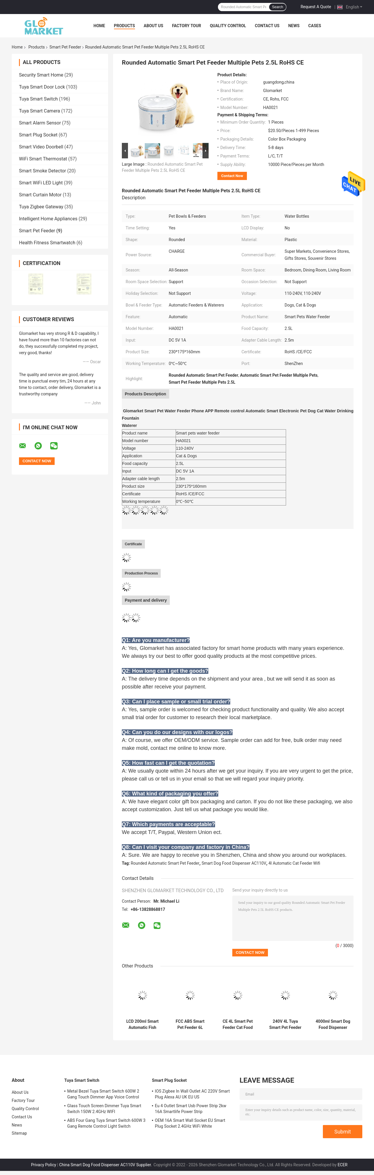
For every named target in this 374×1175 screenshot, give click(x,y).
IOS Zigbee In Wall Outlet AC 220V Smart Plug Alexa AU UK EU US (192, 1094)
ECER (342, 1164)
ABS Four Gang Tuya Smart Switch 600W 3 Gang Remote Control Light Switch (106, 1123)
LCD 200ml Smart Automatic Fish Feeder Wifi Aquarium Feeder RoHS (142, 1024)
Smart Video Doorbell (41, 147)
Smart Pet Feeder (65, 47)
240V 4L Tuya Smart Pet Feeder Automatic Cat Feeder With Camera (285, 1024)
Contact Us (267, 25)
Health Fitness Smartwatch (47, 242)
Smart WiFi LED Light (41, 183)
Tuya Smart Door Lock (42, 87)
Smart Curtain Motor (40, 195)
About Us (153, 25)
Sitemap (19, 1133)
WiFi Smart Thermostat (43, 159)
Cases (314, 25)
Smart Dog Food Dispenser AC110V (234, 863)
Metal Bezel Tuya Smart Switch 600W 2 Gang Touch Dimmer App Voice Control (103, 1094)
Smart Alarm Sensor (40, 123)
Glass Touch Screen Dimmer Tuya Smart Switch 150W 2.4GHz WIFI (104, 1108)
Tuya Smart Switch (38, 99)
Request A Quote (316, 6)
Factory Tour (186, 25)
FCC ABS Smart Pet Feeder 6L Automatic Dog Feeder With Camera (190, 1024)
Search (277, 7)
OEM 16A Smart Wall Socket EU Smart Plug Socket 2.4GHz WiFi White (190, 1123)
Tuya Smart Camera (39, 111)
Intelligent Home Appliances (48, 218)
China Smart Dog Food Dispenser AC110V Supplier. (106, 1164)
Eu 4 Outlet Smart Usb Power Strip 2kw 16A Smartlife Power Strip (190, 1108)
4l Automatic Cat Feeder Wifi (294, 863)
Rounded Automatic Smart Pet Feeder (165, 863)
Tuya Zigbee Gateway (41, 207)
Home (99, 25)
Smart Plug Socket (38, 135)
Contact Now (232, 176)
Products (124, 25)
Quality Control (228, 25)
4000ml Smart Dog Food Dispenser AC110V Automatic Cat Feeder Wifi (332, 1024)
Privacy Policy (43, 1164)
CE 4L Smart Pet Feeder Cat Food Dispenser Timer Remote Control (238, 1024)
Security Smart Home (41, 75)
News (293, 25)
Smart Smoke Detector (42, 171)
